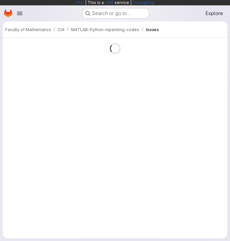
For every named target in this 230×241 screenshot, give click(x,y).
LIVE (109, 2)
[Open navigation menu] (19, 13)
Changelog (143, 2)
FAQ (80, 2)
